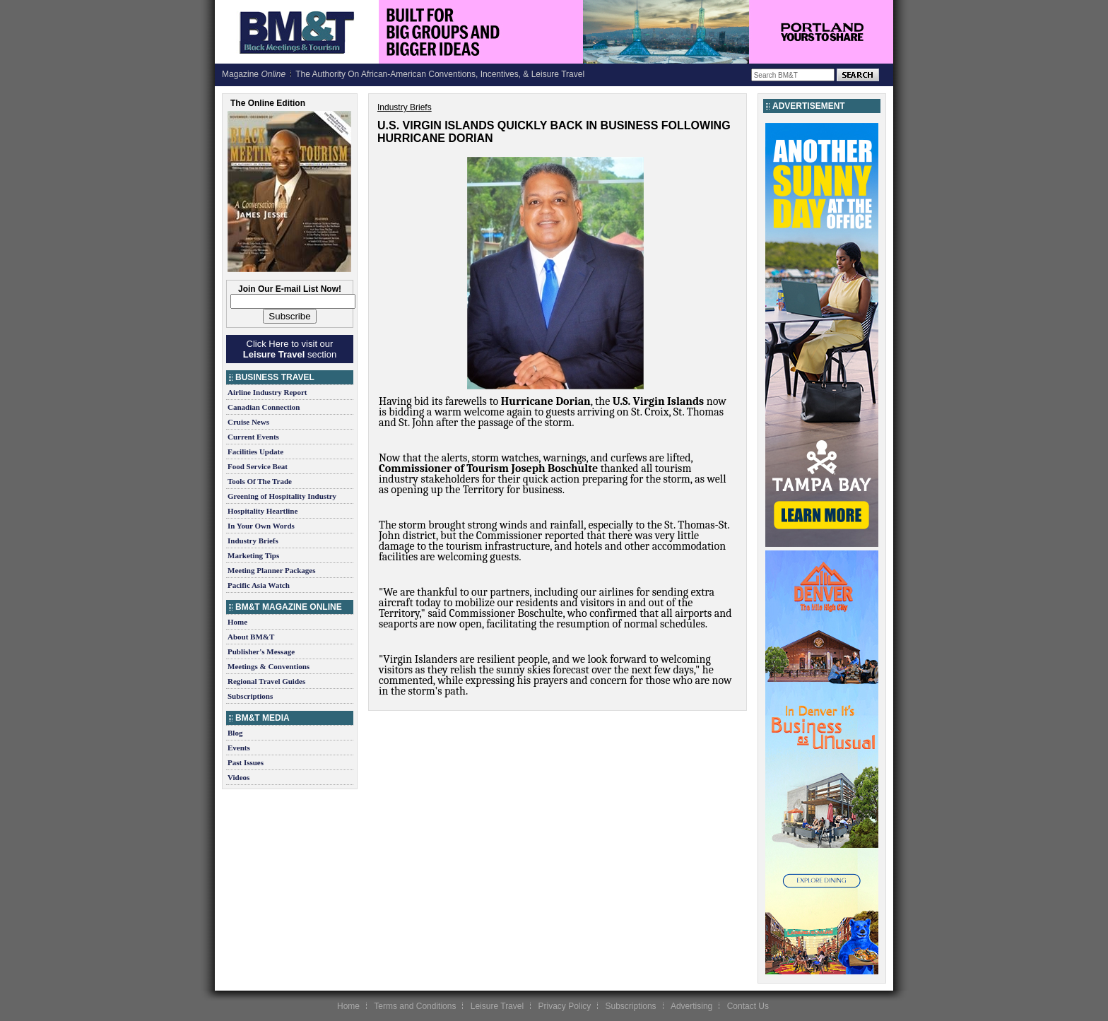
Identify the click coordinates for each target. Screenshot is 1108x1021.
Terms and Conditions (415, 1006)
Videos (238, 777)
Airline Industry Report (267, 392)
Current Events (253, 436)
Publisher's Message (261, 651)
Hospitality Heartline (262, 511)
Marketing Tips (253, 555)
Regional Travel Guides (266, 681)
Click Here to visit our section (289, 349)
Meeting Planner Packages (271, 570)
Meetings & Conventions (269, 666)
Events (239, 747)
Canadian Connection (264, 407)
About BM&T (251, 636)
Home (237, 622)
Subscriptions (250, 696)
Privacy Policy (564, 1006)
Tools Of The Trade (260, 481)
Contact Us (748, 1006)
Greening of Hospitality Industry (282, 496)
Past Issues (246, 762)
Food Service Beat (258, 466)
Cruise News (248, 422)
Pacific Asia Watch (259, 585)
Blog (235, 732)
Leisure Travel (497, 1006)
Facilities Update (255, 451)
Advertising (691, 1006)
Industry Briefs (253, 540)
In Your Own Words (261, 525)
